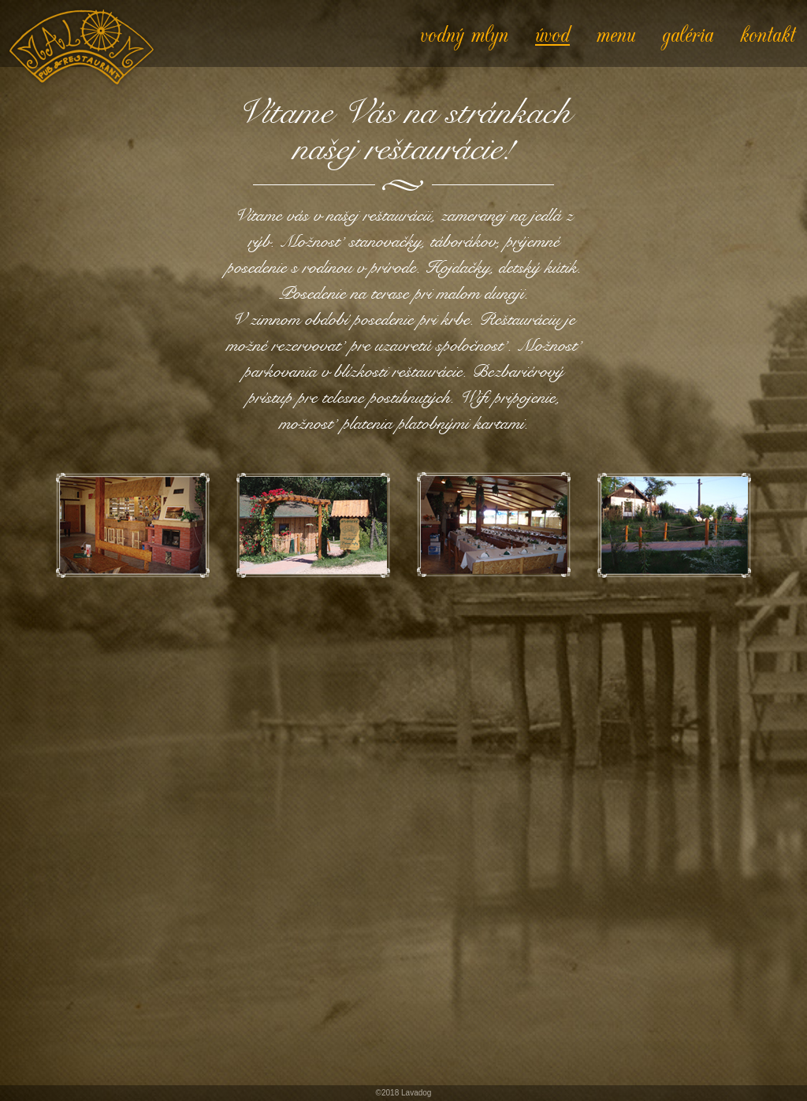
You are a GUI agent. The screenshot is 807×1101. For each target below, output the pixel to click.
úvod (552, 33)
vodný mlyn (464, 33)
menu (616, 33)
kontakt (767, 33)
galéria (687, 33)
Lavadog (416, 1092)
